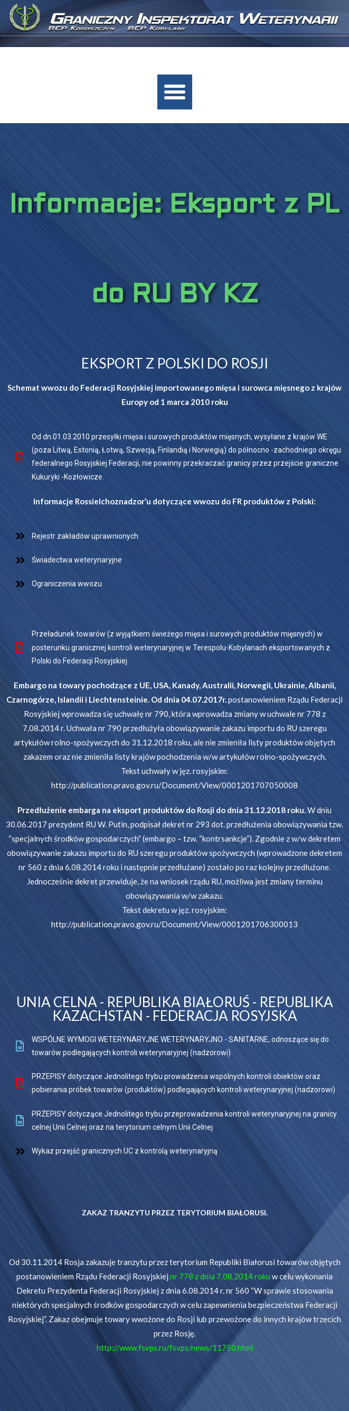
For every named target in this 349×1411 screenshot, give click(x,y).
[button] (174, 92)
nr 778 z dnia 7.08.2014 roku (220, 1276)
